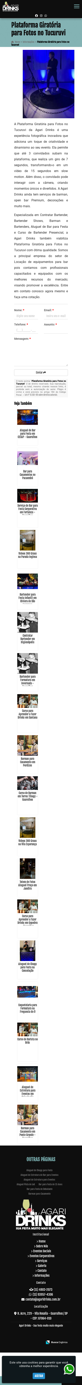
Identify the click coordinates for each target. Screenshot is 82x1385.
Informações (42, 1275)
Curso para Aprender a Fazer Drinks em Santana (27, 714)
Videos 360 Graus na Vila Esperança (27, 842)
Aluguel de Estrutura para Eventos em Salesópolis (27, 1092)
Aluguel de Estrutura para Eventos (39, 1179)
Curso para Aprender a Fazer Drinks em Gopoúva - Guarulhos (27, 921)
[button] (76, 6)
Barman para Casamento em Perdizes (27, 762)
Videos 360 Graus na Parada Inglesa (27, 555)
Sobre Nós (42, 1246)
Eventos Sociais (42, 1251)
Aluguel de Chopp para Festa (39, 1170)
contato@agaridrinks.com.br (43, 1299)
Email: (49, 310)
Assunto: (50, 324)
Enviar (41, 372)
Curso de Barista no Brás (27, 1041)
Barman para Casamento (39, 1193)
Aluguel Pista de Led (26, 1184)
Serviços (42, 1261)
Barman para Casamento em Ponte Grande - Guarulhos (27, 1133)
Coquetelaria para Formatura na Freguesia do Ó (27, 1008)
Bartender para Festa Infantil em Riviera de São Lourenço (27, 599)
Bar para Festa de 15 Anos (50, 1184)
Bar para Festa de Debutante (39, 1189)
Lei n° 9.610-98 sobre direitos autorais (41, 395)
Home (42, 1241)
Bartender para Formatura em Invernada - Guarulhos (28, 681)
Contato (41, 1271)
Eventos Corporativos (42, 1256)
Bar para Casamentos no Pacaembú (27, 475)
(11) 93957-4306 (43, 1294)
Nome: (19, 310)
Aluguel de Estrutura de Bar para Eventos (39, 1174)
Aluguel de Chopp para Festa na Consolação (27, 967)
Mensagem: (22, 338)
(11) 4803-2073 (43, 1290)
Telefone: (21, 324)
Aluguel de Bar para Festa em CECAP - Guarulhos (27, 434)
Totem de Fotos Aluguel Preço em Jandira (27, 885)
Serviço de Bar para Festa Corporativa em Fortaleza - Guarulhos (27, 510)
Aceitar (39, 1376)
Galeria (42, 1266)
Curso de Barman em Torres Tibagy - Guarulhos (27, 796)
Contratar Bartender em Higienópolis (27, 639)
